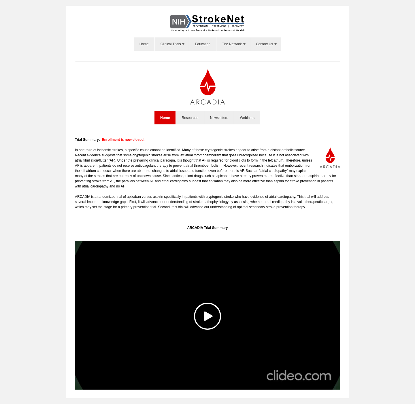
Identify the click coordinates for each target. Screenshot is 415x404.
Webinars (247, 118)
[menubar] (207, 44)
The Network (234, 44)
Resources (190, 118)
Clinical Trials (173, 44)
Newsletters (219, 118)
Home (144, 44)
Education (202, 44)
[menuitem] (144, 44)
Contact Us (267, 44)
